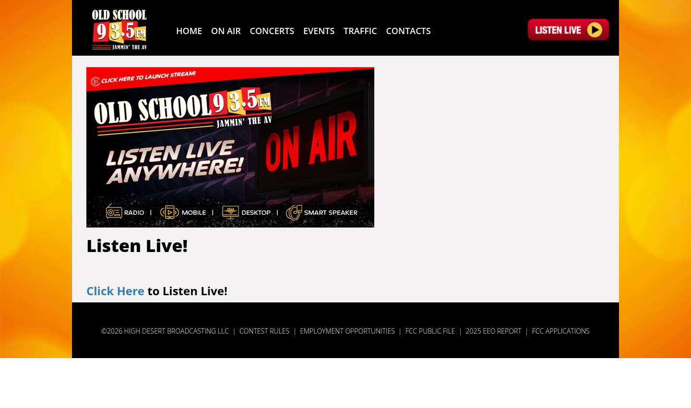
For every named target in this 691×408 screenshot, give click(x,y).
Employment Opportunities (347, 331)
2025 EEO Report (494, 331)
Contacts (408, 30)
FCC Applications (561, 331)
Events (318, 30)
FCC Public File (430, 331)
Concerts (272, 30)
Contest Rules (264, 331)
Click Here (115, 291)
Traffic (360, 30)
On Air (226, 30)
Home (189, 30)
